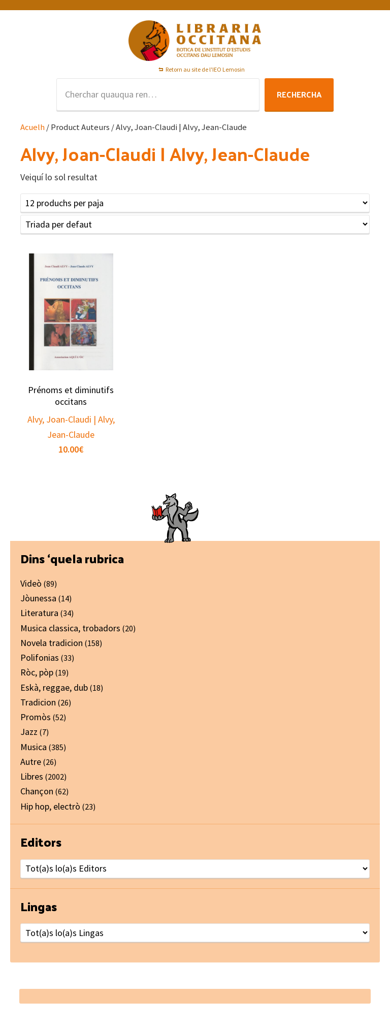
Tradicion (38, 702)
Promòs (35, 717)
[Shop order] (195, 224)
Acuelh (32, 127)
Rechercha (299, 94)
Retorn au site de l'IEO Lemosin (205, 69)
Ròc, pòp (36, 672)
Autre (30, 761)
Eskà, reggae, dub (54, 687)
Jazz (29, 731)
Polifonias (39, 657)
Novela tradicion (51, 643)
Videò (31, 583)
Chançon (36, 791)
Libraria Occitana (195, 40)
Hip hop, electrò (50, 806)
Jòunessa (38, 598)
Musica (33, 747)
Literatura (39, 613)
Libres (31, 776)
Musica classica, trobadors (70, 628)
